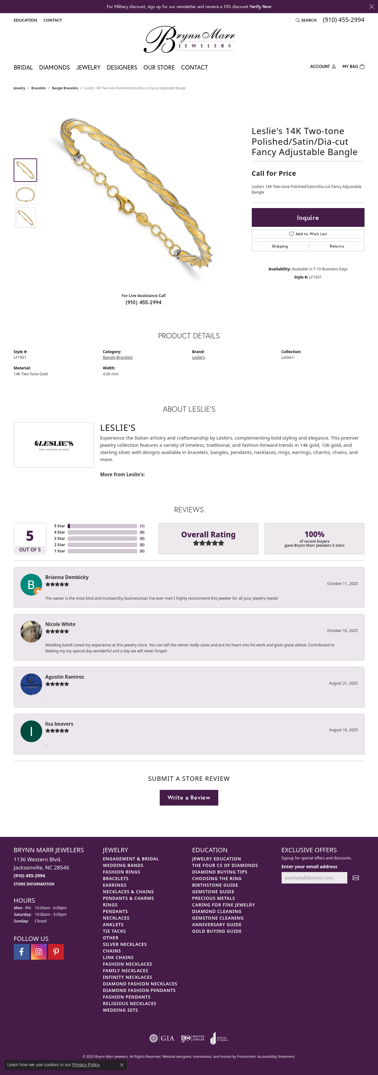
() (142, 526)
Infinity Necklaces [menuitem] (128, 977)
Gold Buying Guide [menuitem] (217, 931)
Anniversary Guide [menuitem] (217, 924)
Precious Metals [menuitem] (213, 898)
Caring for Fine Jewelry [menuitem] (223, 905)
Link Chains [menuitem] (118, 957)
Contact (194, 67)
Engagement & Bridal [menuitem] (131, 859)
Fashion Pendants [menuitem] (127, 997)
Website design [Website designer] (174, 1056)
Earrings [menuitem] (115, 885)
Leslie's (198, 357)
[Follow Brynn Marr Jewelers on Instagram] (39, 952)
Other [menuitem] (111, 938)
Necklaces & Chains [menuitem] (128, 892)
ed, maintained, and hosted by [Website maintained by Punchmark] (212, 1056)
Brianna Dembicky (67, 577)
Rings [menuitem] (110, 905)
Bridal (23, 67)
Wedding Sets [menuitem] (120, 1010)
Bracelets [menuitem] (116, 878)
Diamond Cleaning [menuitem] (217, 911)
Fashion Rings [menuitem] (121, 872)
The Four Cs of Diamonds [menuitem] (225, 865)
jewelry (19, 88)
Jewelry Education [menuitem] (216, 859)
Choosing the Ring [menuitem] (217, 878)
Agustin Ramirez (64, 677)
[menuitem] (161, 1038)
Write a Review (189, 797)
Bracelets (38, 88)
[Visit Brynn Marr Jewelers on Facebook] (21, 952)
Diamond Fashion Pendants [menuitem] (139, 990)
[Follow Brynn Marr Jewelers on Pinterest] (56, 952)
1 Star (59, 551)
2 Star (59, 544)
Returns (337, 246)
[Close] (371, 6)
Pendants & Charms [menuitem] (128, 898)
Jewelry (88, 67)
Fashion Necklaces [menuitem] (128, 964)
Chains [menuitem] (112, 951)
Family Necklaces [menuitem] (125, 970)
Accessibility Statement (276, 1056)
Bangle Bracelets (65, 88)
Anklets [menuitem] (113, 924)
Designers (122, 67)
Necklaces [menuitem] (116, 918)
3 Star (59, 538)
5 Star (59, 526)
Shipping (280, 246)
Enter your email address (310, 866)
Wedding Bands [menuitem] (123, 865)
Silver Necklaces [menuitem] (125, 944)
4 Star (59, 532)
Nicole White (60, 624)
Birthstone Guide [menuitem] (215, 885)
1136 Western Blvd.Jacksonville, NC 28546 (41, 871)
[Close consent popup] (122, 1065)
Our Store (159, 67)
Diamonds (54, 67)
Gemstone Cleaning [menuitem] (218, 918)
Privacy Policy (85, 1064)
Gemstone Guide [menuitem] (213, 892)
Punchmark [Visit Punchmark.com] (246, 1056)
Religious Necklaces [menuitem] (130, 1003)
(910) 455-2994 (144, 302)
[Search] (306, 20)
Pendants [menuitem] (115, 911)
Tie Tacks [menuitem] (114, 931)
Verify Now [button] (261, 6)
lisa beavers (59, 724)
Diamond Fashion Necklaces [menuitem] (140, 984)
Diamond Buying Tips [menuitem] (220, 872)
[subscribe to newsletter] (355, 878)
